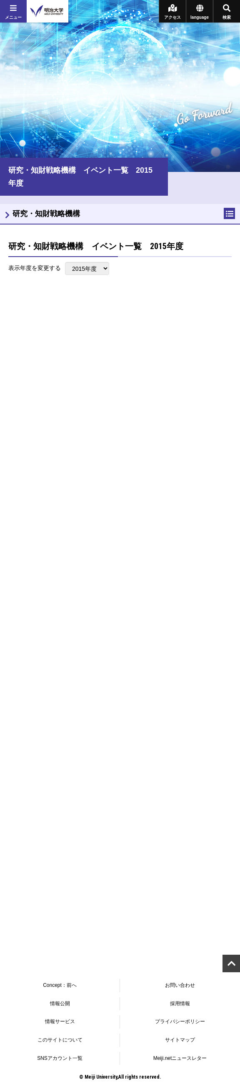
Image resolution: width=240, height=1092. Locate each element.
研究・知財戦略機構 (46, 213)
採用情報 (180, 1003)
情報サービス (60, 1021)
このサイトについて (60, 1040)
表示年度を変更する (34, 268)
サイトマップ (180, 1040)
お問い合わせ (180, 985)
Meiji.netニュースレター (180, 1058)
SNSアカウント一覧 (59, 1058)
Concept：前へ (60, 985)
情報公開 (60, 1003)
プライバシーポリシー (180, 1021)
